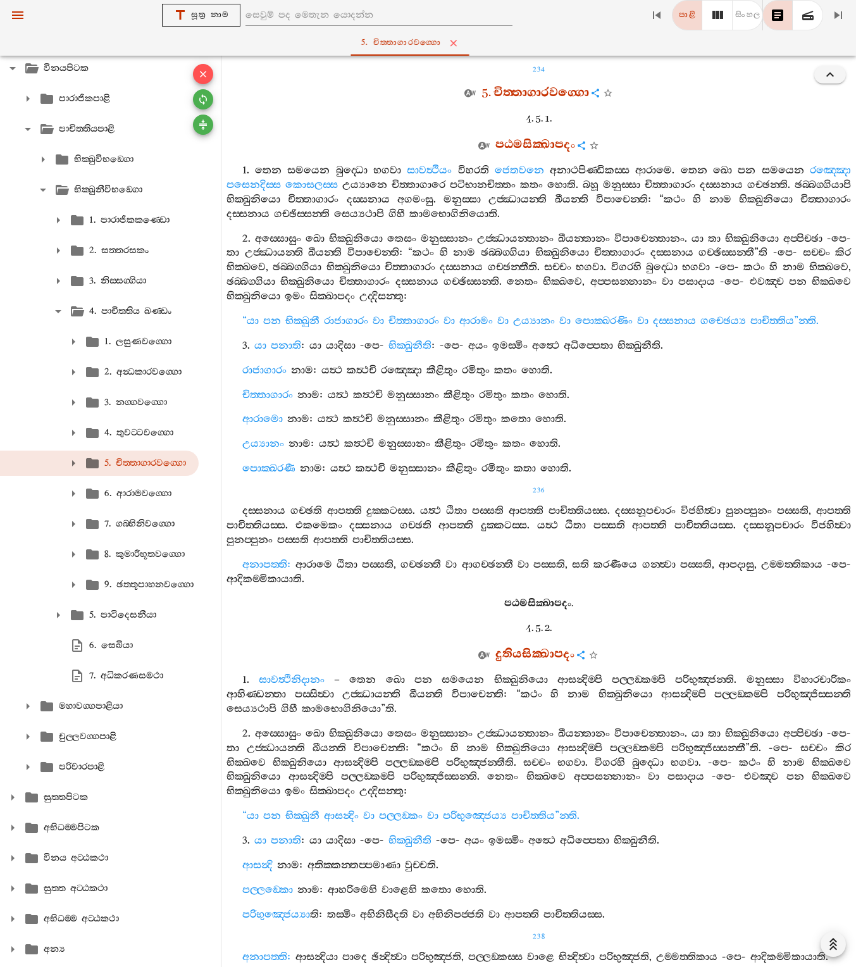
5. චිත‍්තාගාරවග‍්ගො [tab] (430, 43)
